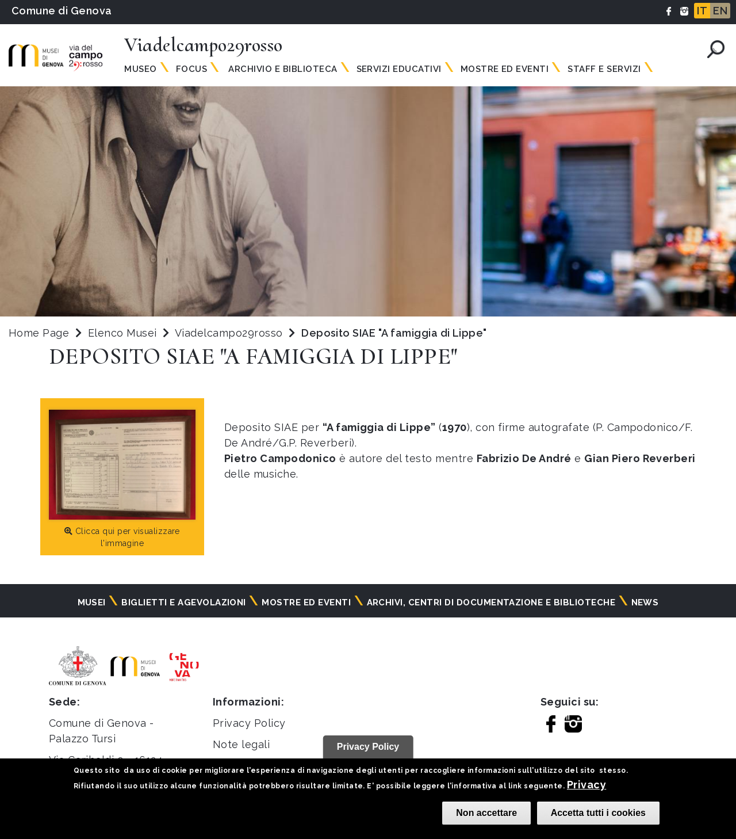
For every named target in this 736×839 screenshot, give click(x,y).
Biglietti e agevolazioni (183, 602)
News (645, 602)
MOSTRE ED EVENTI (505, 69)
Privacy (586, 785)
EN (720, 11)
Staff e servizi (604, 69)
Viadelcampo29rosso (230, 333)
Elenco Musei (122, 333)
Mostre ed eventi (306, 602)
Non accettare (486, 813)
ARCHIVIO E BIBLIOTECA (282, 69)
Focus (191, 69)
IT (702, 11)
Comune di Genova (62, 11)
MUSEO (140, 69)
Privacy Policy (249, 723)
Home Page (39, 333)
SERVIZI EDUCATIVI (399, 69)
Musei (92, 602)
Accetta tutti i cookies (598, 813)
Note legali (241, 744)
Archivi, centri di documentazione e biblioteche (491, 602)
